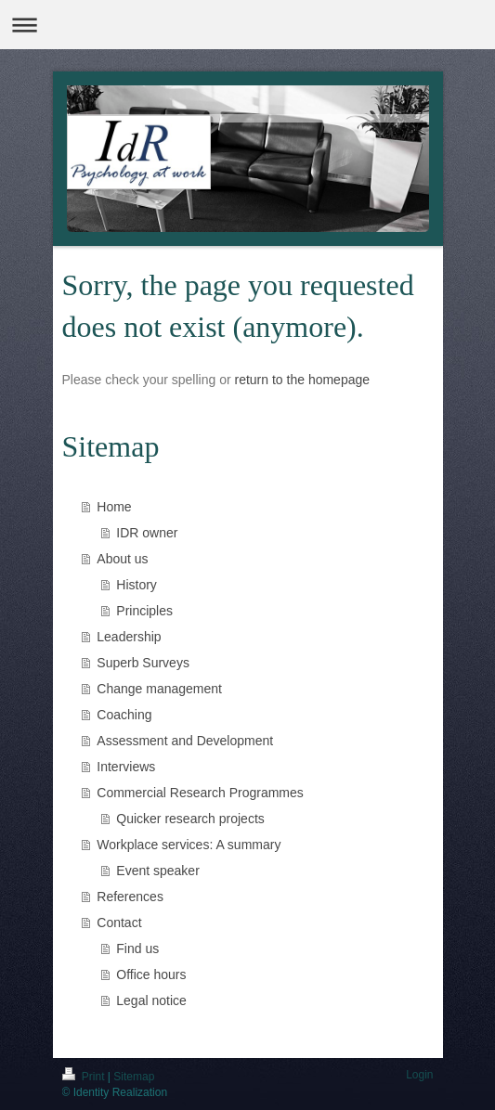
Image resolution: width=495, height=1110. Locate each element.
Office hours (151, 974)
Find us (137, 948)
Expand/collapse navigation (247, 25)
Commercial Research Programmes (200, 792)
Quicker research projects (190, 818)
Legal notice (151, 1000)
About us (122, 558)
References (130, 896)
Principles (144, 610)
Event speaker (158, 870)
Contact (119, 922)
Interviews (126, 766)
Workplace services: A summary (188, 844)
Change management (159, 688)
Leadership (129, 636)
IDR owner (146, 532)
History (136, 584)
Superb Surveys (143, 662)
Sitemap (133, 1076)
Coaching (124, 714)
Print (85, 1076)
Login (419, 1074)
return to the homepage (303, 379)
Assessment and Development (185, 740)
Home (114, 506)
